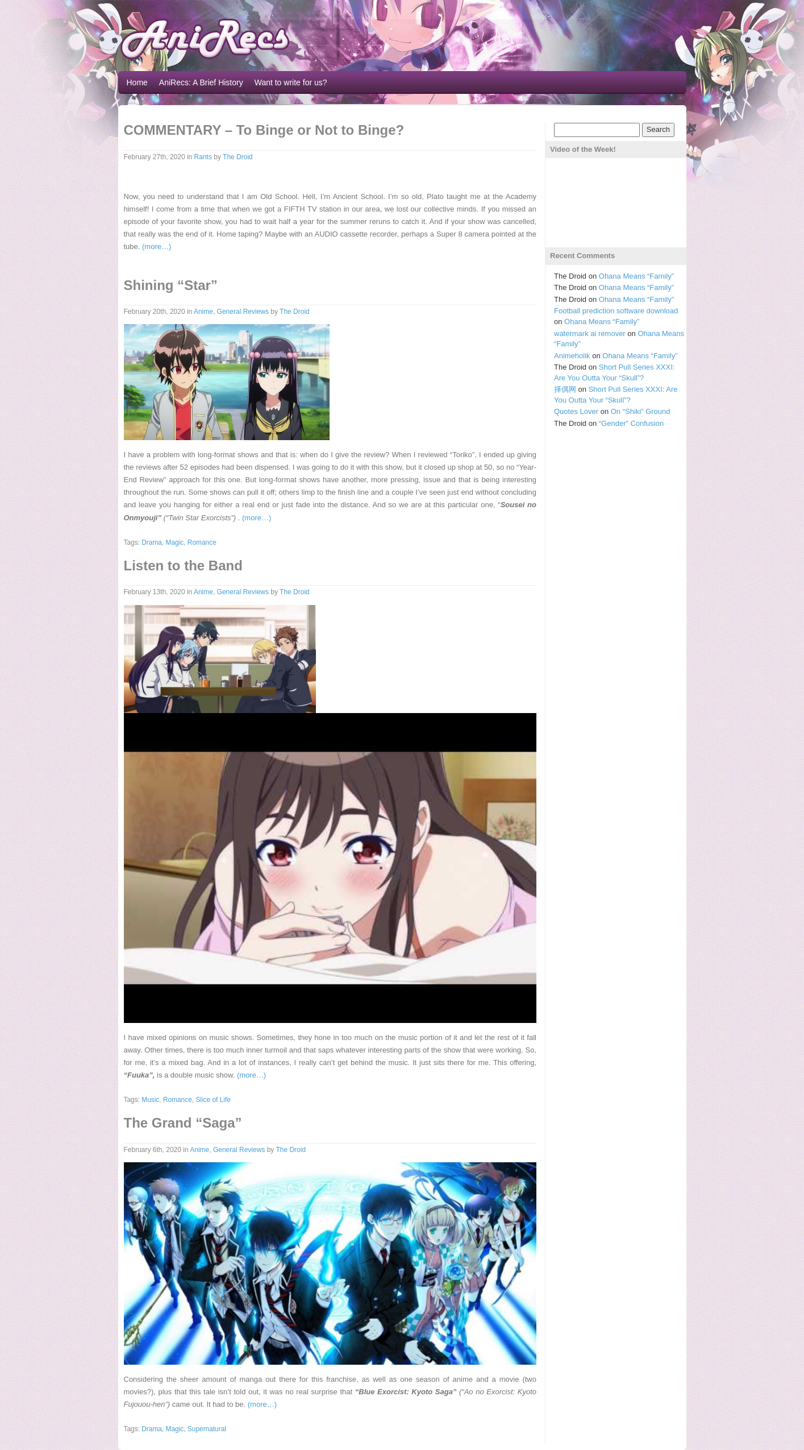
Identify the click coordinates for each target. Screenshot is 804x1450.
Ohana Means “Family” (636, 276)
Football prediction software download (616, 310)
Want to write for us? (291, 82)
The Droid (238, 157)
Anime (203, 312)
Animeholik (572, 355)
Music (150, 1100)
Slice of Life (212, 1100)
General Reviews (243, 312)
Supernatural (207, 1429)
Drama (151, 542)
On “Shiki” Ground (640, 411)
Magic (175, 542)
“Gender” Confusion (631, 423)
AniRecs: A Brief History (201, 82)
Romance (202, 542)
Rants (203, 157)
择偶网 (565, 389)
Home (137, 82)
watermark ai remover (590, 333)
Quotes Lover (576, 411)
